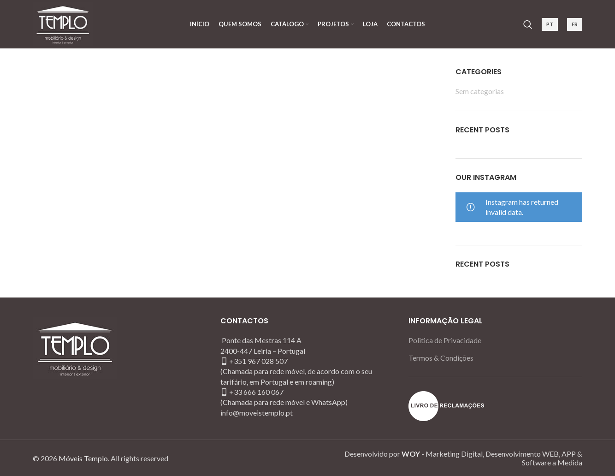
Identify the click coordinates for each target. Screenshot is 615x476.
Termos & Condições (440, 357)
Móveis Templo (83, 458)
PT (549, 24)
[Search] (528, 24)
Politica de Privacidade (444, 340)
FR (575, 24)
